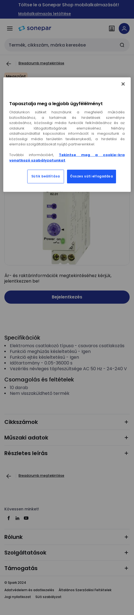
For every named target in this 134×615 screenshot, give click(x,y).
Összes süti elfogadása (91, 176)
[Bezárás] (123, 84)
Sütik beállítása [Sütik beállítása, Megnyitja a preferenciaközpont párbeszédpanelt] (45, 176)
